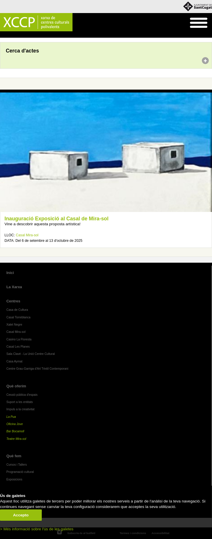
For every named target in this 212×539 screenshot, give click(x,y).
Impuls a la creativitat (20, 409)
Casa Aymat (14, 361)
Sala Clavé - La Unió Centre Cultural (30, 353)
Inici (3, 35)
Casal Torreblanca (18, 317)
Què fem (13, 456)
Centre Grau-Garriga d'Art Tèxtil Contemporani (37, 368)
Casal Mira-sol (27, 235)
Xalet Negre (14, 324)
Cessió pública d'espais (22, 394)
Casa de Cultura (17, 309)
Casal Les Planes (18, 346)
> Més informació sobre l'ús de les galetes (36, 529)
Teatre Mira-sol (16, 438)
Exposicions (14, 479)
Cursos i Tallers (16, 464)
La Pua (11, 416)
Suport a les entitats (19, 402)
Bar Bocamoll (15, 431)
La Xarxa (14, 287)
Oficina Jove (14, 424)
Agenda (15, 35)
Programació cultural (20, 471)
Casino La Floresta (19, 339)
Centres (13, 301)
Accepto (21, 515)
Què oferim (16, 386)
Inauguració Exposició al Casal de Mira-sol (56, 219)
